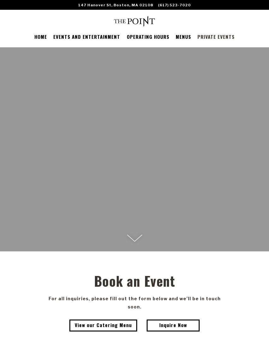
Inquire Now (173, 324)
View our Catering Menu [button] (103, 324)
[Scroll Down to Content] (134, 238)
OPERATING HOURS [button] (148, 36)
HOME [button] (40, 36)
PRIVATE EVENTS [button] (216, 36)
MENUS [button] (183, 36)
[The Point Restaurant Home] (134, 20)
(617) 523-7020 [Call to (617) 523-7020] (174, 5)
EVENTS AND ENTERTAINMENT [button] (86, 36)
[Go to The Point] (115, 5)
